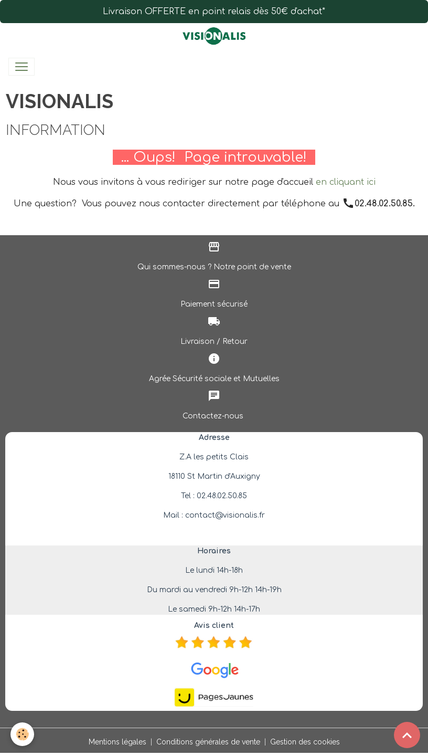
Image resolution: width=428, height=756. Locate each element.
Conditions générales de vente (208, 742)
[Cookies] (22, 734)
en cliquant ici (346, 182)
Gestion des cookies (305, 742)
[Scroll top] (407, 735)
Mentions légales (117, 742)
